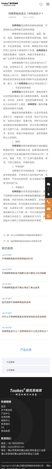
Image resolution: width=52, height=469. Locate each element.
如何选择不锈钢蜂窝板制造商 (16, 302)
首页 (3, 406)
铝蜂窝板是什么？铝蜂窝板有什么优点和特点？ (25, 331)
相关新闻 (7, 248)
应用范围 (5, 417)
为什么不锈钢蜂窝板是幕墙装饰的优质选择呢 (24, 316)
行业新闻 (10, 362)
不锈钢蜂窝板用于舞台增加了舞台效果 (21, 287)
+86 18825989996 (16, 443)
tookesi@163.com (16, 446)
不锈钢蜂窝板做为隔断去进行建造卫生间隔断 (24, 273)
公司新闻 (10, 370)
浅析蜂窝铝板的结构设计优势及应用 (25, 241)
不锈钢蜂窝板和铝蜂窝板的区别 (17, 258)
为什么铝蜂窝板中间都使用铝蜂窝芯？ (26, 235)
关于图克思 (6, 410)
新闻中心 (5, 420)
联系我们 (5, 423)
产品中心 (5, 413)
